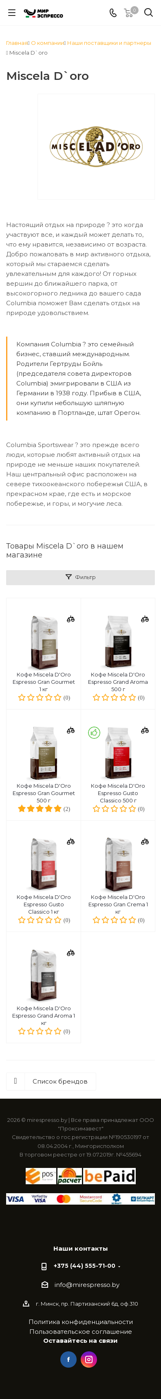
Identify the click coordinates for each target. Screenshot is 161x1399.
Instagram (89, 1359)
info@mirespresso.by (87, 1285)
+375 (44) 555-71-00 (84, 1265)
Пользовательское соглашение (80, 1331)
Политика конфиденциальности (81, 1322)
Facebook (68, 1359)
